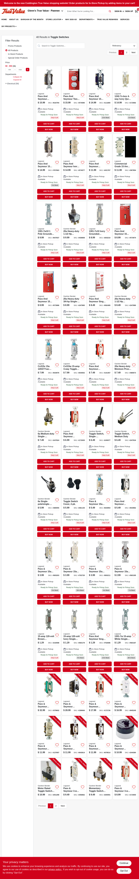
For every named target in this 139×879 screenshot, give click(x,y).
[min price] (9, 69)
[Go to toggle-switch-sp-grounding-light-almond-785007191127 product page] (99, 639)
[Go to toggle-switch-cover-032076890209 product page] (74, 504)
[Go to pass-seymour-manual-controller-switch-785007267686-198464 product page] (74, 694)
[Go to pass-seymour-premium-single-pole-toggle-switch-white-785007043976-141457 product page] (99, 369)
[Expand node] (6, 83)
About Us (14, 19)
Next (133, 52)
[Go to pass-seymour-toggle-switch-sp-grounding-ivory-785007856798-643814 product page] (74, 736)
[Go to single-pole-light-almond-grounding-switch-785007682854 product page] (99, 302)
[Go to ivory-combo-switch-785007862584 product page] (74, 167)
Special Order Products (18, 58)
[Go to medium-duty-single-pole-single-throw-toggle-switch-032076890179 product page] (48, 437)
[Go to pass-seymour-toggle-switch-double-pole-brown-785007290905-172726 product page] (99, 694)
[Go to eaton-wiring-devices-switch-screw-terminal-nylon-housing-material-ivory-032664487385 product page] (99, 504)
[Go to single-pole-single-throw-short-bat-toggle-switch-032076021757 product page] (48, 504)
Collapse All (17, 77)
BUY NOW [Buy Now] (49, 129)
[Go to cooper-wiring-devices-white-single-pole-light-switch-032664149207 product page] (125, 639)
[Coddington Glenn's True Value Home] (13, 11)
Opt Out (124, 871)
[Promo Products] (6, 46)
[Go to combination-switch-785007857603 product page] (99, 167)
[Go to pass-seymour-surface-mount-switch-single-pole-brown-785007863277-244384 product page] (125, 736)
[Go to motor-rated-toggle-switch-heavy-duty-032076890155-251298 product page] (48, 779)
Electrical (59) (13, 84)
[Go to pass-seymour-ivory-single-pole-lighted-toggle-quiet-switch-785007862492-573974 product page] (125, 234)
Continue (124, 863)
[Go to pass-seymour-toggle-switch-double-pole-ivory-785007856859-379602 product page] (48, 694)
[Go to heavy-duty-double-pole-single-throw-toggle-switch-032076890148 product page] (125, 302)
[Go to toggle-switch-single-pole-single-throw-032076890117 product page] (99, 437)
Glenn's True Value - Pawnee (45, 10)
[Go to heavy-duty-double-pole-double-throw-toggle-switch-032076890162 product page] (74, 234)
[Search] (110, 11)
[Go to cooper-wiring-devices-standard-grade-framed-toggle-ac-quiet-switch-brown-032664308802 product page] (125, 572)
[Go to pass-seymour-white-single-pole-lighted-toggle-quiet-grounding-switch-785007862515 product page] (48, 302)
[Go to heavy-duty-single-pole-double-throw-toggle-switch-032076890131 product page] (74, 302)
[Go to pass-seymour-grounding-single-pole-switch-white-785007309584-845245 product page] (125, 694)
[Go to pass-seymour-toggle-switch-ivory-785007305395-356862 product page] (74, 779)
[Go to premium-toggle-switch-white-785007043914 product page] (74, 369)
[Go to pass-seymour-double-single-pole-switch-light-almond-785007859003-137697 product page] (48, 736)
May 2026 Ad (71, 19)
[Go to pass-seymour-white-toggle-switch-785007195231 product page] (99, 572)
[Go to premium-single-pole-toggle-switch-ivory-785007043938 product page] (74, 437)
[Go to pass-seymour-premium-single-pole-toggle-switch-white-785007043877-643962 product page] (125, 504)
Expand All (17, 80)
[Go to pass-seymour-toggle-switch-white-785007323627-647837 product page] (48, 234)
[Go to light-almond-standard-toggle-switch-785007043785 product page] (48, 167)
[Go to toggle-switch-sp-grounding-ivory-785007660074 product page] (74, 639)
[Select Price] (27, 69)
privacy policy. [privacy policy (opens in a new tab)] (55, 869)
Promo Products (15, 46)
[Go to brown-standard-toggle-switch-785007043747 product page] (99, 99)
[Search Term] (89, 11)
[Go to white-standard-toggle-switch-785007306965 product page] (48, 99)
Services (124, 19)
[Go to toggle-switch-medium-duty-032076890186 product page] (125, 437)
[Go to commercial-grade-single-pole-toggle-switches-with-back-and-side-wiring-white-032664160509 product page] (125, 167)
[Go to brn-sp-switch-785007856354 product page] (48, 639)
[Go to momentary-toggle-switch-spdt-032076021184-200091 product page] (99, 779)
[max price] (20, 69)
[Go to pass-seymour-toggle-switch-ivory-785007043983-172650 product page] (125, 779)
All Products (13, 50)
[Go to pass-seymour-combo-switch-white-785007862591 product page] (74, 99)
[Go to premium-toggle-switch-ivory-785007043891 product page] (48, 369)
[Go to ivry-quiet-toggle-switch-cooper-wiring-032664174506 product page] (125, 99)
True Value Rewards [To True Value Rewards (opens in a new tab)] (107, 19)
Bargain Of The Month (32, 19)
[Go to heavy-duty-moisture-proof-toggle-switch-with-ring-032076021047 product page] (125, 369)
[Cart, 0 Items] (136, 11)
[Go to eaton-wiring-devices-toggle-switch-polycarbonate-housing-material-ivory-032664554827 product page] (99, 234)
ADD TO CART (48, 124)
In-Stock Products (15, 54)
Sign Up (129, 11)
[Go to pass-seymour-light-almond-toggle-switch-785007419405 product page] (74, 572)
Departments (86, 19)
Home (4, 19)
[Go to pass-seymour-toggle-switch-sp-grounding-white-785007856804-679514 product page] (99, 736)
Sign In (118, 11)
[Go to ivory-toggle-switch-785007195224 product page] (48, 572)
